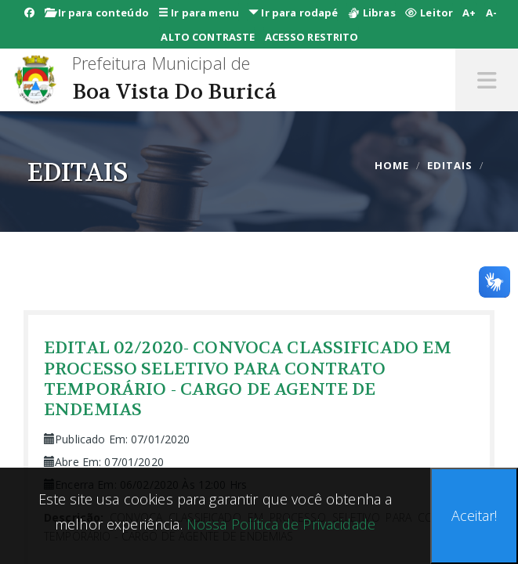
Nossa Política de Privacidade (279, 524)
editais (450, 165)
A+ (469, 12)
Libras (372, 12)
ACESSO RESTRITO (312, 37)
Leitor (429, 12)
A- (491, 12)
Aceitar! (474, 515)
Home (392, 165)
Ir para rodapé (293, 12)
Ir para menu (198, 12)
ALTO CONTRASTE (208, 37)
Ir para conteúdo (97, 12)
